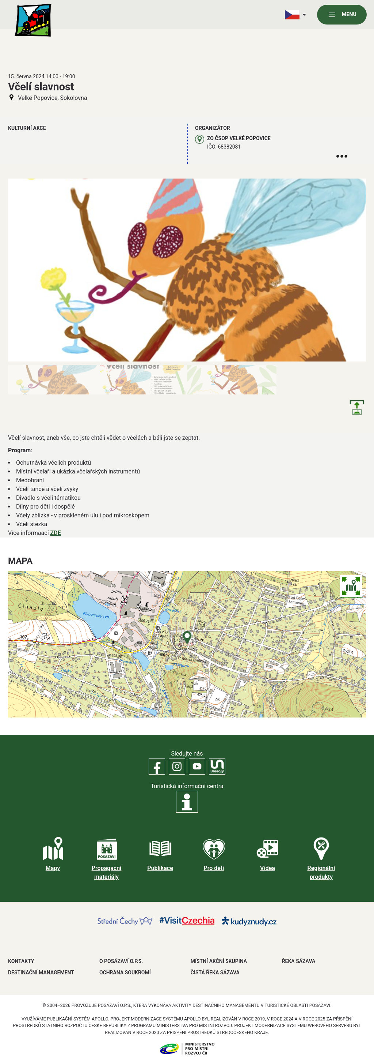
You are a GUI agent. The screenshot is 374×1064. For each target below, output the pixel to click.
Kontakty (21, 961)
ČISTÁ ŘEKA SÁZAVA (215, 972)
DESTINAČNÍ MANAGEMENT (41, 972)
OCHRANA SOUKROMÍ (125, 972)
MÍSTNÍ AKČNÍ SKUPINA (219, 961)
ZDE (55, 532)
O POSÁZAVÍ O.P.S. (121, 961)
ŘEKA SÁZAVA (299, 961)
